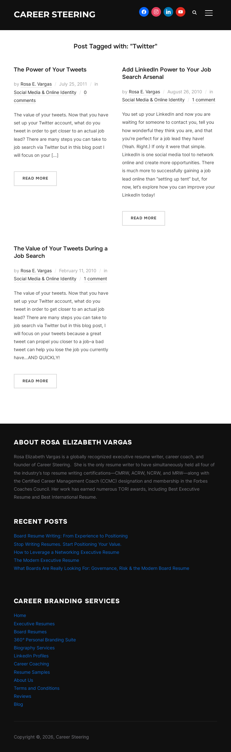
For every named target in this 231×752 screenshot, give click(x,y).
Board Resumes (30, 631)
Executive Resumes (34, 623)
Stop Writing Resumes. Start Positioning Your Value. (67, 544)
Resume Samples (32, 672)
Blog (18, 704)
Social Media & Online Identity (45, 92)
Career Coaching (31, 663)
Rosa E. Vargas (36, 84)
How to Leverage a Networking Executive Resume (66, 552)
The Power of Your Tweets (50, 69)
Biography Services (34, 647)
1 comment (203, 99)
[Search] (194, 12)
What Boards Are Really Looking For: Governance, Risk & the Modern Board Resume (101, 568)
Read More (35, 178)
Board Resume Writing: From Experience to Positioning (71, 535)
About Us (23, 680)
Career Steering (54, 14)
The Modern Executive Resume (46, 560)
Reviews (22, 696)
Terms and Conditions (36, 688)
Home (20, 615)
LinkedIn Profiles (31, 655)
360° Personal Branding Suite (45, 639)
